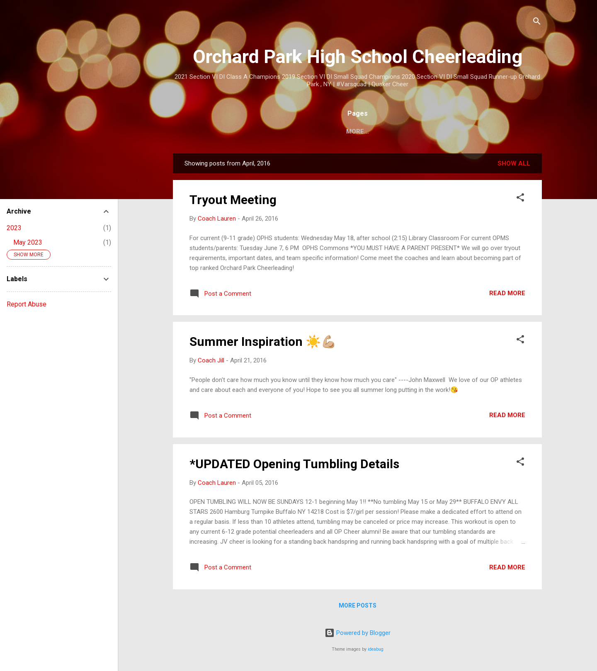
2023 (14, 228)
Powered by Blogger (358, 633)
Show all (514, 163)
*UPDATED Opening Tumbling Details (294, 464)
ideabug (375, 649)
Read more (507, 293)
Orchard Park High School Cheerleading (357, 57)
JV (391, 131)
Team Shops (274, 131)
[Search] (537, 22)
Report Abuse (26, 304)
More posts (357, 605)
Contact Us (474, 131)
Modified (424, 131)
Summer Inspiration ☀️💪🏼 (262, 341)
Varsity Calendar (341, 131)
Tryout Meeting (233, 199)
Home (230, 131)
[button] (520, 198)
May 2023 (27, 242)
